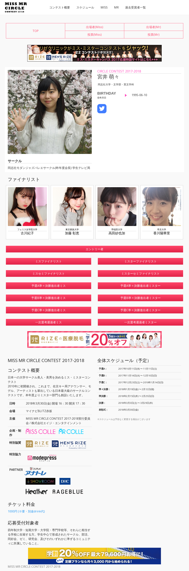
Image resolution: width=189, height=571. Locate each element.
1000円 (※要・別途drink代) (26, 511)
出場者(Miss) (94, 27)
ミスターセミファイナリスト (140, 273)
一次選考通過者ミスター (140, 322)
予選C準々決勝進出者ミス (48, 310)
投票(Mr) (153, 35)
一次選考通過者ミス (48, 322)
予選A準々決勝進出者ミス (48, 286)
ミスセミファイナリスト (48, 273)
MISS (104, 7)
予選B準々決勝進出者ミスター (140, 298)
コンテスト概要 (59, 7)
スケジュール (85, 7)
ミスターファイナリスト (140, 261)
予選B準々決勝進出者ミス (48, 298)
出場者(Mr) (153, 27)
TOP (35, 31)
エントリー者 (94, 249)
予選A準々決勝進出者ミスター (140, 286)
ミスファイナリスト (48, 261)
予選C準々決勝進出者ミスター (140, 310)
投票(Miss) (94, 35)
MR (116, 7)
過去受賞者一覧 (135, 7)
